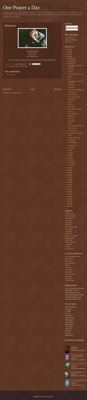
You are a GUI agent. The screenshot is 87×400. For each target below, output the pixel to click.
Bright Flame (71, 116)
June (69, 152)
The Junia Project (69, 280)
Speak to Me (71, 87)
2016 (68, 179)
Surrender (67, 240)
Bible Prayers (68, 216)
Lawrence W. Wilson (70, 274)
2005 (68, 206)
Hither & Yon (68, 42)
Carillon (70, 135)
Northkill (67, 265)
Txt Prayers (68, 249)
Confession (11, 66)
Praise (66, 224)
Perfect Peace (71, 106)
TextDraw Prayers (69, 242)
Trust (66, 246)
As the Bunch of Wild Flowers (75, 74)
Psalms (67, 231)
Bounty (69, 123)
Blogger (51, 396)
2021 (68, 167)
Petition (17, 66)
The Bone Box (74, 347)
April (69, 157)
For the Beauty (71, 140)
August (70, 148)
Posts (68, 26)
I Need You (70, 104)
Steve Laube (68, 267)
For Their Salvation (72, 142)
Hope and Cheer (72, 99)
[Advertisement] (32, 83)
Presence (67, 229)
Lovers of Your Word (73, 130)
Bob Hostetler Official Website (72, 256)
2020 (68, 170)
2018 (68, 175)
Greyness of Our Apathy (74, 137)
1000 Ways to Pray (69, 37)
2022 (68, 56)
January (70, 164)
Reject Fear (71, 71)
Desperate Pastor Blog (70, 40)
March (69, 160)
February (70, 162)
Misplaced (70, 101)
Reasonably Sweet (72, 113)
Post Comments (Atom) (15, 92)
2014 (68, 184)
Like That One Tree (72, 94)
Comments (69, 29)
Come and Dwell (72, 92)
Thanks (67, 244)
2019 (68, 172)
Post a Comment (11, 74)
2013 (68, 187)
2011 (68, 191)
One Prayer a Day (21, 7)
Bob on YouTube (69, 260)
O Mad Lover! (71, 85)
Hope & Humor (68, 272)
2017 (68, 177)
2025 (68, 49)
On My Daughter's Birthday (74, 109)
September (71, 145)
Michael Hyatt (68, 276)
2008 (68, 199)
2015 (68, 182)
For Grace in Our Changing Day (75, 89)
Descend (70, 76)
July (69, 150)
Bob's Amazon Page (70, 263)
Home (33, 89)
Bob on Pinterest (69, 258)
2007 (68, 201)
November (70, 61)
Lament (67, 220)
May (69, 155)
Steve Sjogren (68, 278)
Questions (67, 233)
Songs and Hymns (69, 235)
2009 (68, 196)
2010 (68, 194)
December (70, 58)
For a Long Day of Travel (74, 97)
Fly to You (70, 111)
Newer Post (7, 89)
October (70, 63)
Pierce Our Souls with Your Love (76, 125)
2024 (68, 52)
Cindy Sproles (68, 269)
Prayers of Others (23, 66)
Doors (69, 79)
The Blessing (71, 121)
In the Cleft (70, 118)
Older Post (58, 89)
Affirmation (67, 213)
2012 (68, 189)
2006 (68, 203)
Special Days (68, 238)
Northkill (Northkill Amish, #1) (78, 372)
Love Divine (71, 69)
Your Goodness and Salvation (75, 133)
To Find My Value (72, 128)
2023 (68, 54)
